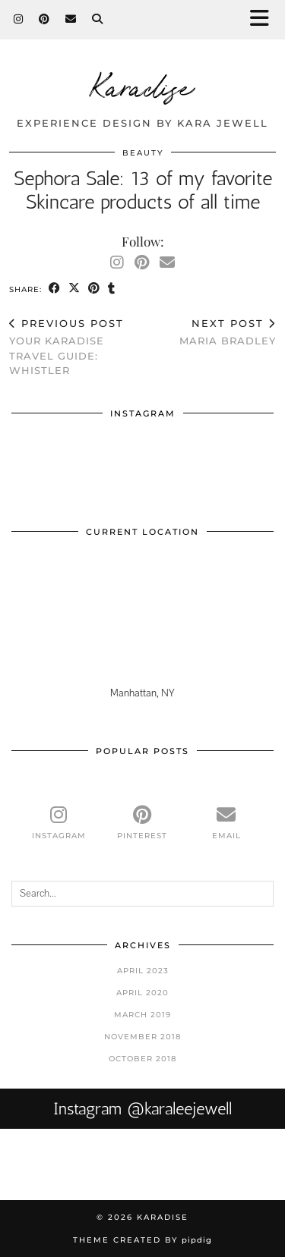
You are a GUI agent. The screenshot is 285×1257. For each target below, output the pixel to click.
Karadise (143, 85)
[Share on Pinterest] (94, 288)
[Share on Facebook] (55, 288)
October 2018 (142, 1059)
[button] (264, 19)
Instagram (142, 1108)
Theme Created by (142, 1240)
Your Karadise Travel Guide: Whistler (76, 346)
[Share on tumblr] (111, 288)
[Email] (71, 19)
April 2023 (143, 971)
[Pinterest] (44, 19)
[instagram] (58, 823)
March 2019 (142, 1015)
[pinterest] (142, 823)
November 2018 (142, 1037)
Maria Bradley (227, 332)
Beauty (142, 153)
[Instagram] (19, 19)
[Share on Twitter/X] (74, 288)
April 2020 (142, 993)
